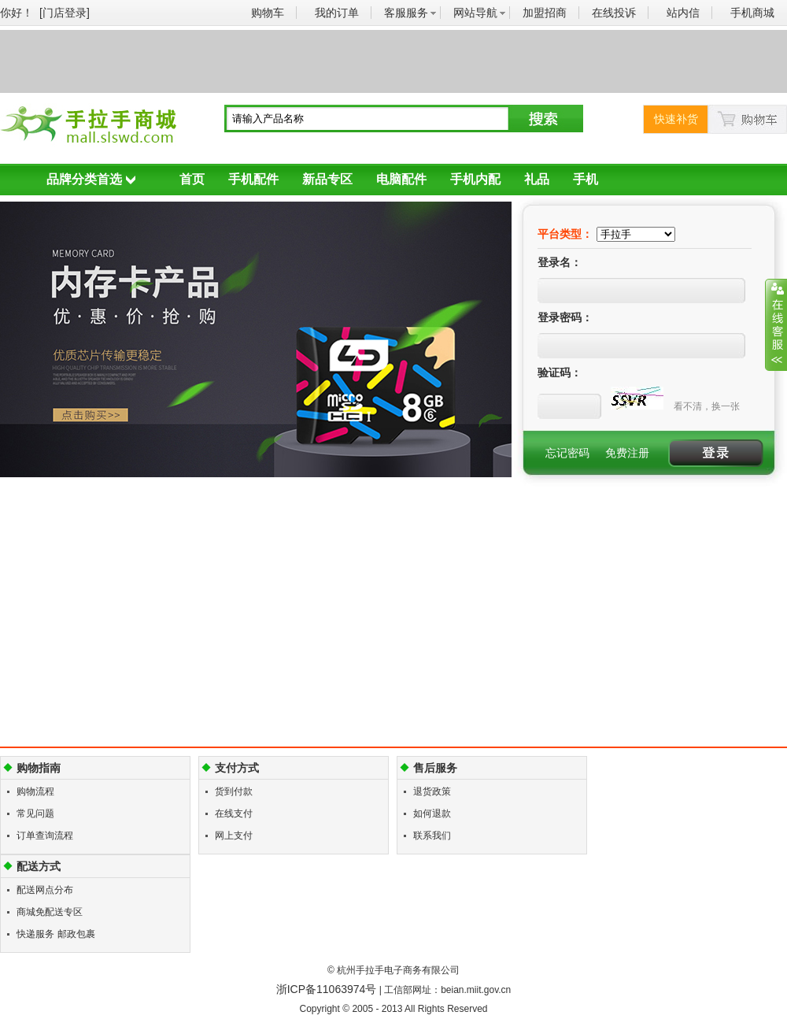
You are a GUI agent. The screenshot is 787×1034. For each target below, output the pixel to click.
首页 (192, 179)
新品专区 (327, 179)
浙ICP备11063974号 (326, 989)
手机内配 (475, 179)
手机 (585, 179)
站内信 (683, 12)
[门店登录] (64, 12)
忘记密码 (567, 453)
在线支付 (234, 813)
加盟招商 (545, 12)
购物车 (267, 12)
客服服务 (406, 12)
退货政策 (432, 791)
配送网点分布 (45, 889)
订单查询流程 (45, 835)
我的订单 (337, 12)
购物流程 (35, 791)
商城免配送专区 (50, 911)
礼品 (536, 179)
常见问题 (35, 813)
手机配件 (253, 179)
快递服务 (35, 933)
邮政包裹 (76, 933)
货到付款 (234, 791)
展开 (776, 324)
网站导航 (475, 12)
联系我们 (432, 835)
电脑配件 (401, 179)
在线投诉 (614, 12)
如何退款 (432, 813)
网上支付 (234, 835)
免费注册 (627, 453)
